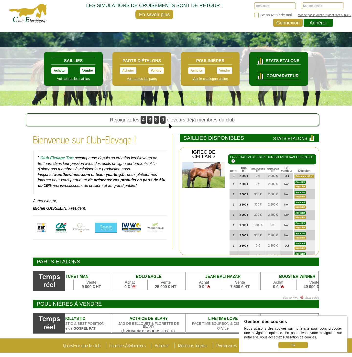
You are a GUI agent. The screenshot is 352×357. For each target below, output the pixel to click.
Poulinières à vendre (69, 304)
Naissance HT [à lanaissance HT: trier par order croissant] (273, 170)
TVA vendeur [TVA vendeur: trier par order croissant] (287, 169)
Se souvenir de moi (273, 15)
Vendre (87, 70)
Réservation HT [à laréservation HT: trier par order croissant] (258, 170)
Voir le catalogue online (210, 79)
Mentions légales (193, 345)
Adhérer (318, 22)
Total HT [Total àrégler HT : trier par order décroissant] (244, 169)
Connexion (288, 22)
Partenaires (227, 345)
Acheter (60, 70)
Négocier (300, 186)
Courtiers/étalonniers (128, 345)
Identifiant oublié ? (339, 15)
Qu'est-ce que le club (81, 345)
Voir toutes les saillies (73, 79)
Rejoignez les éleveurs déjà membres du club (172, 121)
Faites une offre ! (304, 176)
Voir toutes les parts (142, 79)
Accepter (300, 182)
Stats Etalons (294, 138)
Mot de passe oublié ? (312, 15)
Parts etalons (58, 262)
